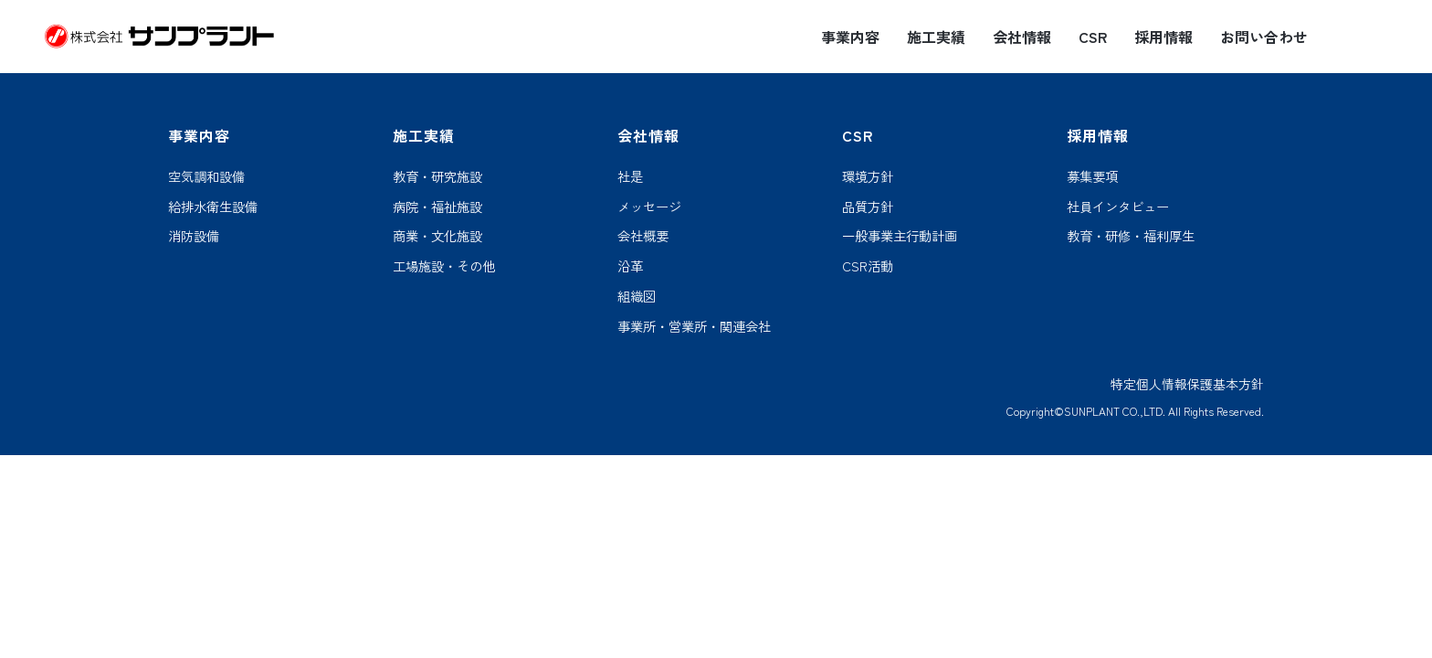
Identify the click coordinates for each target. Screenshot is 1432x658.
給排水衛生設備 (213, 207)
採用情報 (1163, 37)
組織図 (636, 296)
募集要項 (1092, 177)
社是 (630, 177)
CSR (1093, 37)
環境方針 (867, 177)
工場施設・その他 (444, 266)
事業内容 (850, 37)
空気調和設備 (206, 177)
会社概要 (643, 236)
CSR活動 (867, 266)
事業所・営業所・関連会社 (694, 326)
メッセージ (649, 207)
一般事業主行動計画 (899, 236)
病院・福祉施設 (437, 207)
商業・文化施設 (437, 236)
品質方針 (867, 207)
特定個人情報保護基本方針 (1187, 384)
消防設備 (193, 236)
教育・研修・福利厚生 (1131, 236)
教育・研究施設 (437, 177)
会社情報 (1022, 37)
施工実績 (936, 37)
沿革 (630, 266)
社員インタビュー (1118, 207)
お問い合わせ (1264, 37)
